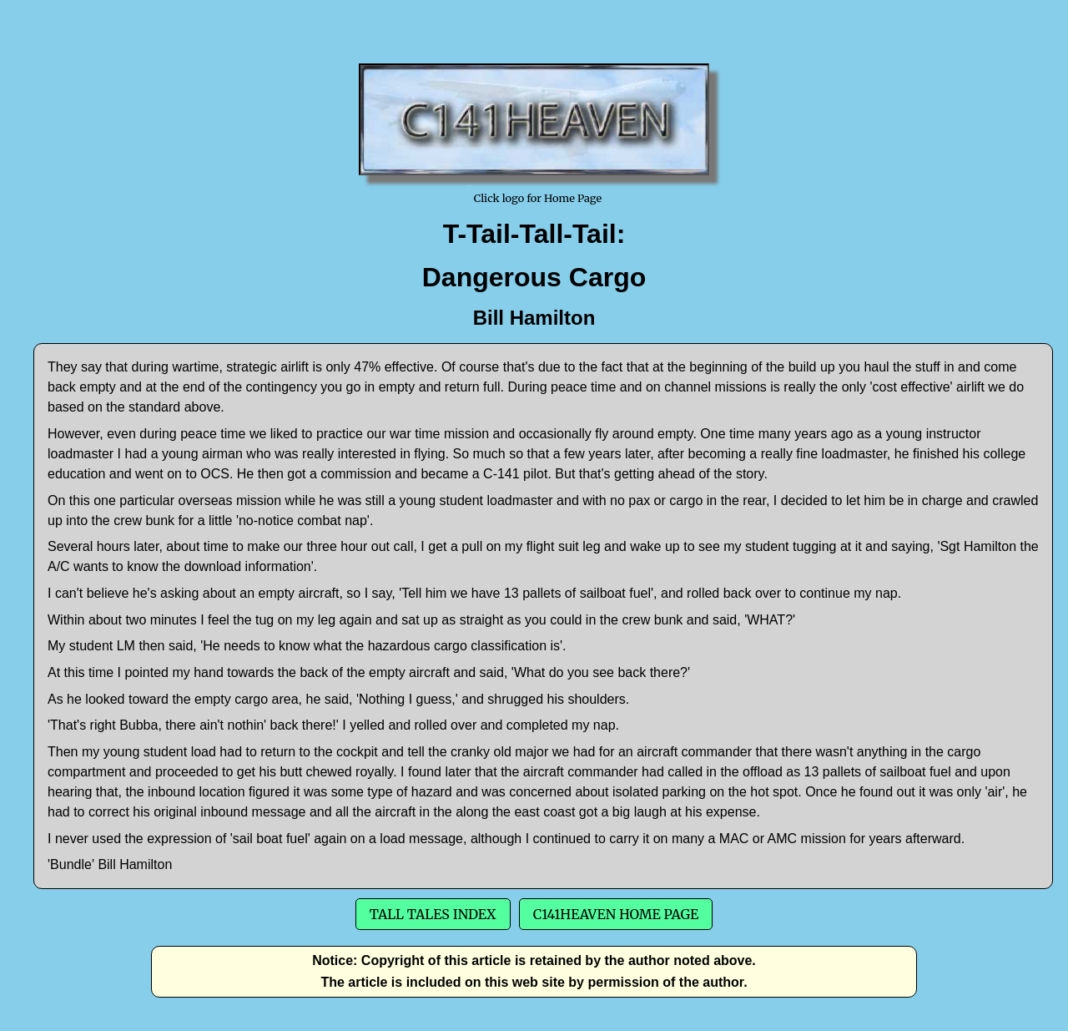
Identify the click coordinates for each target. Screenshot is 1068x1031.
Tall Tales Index (433, 914)
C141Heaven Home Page (615, 914)
